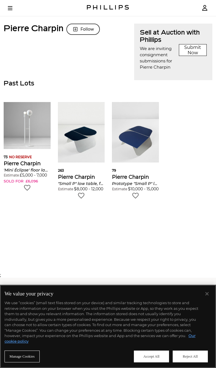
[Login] (204, 8)
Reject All (190, 356)
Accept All (151, 356)
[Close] (207, 294)
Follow (83, 29)
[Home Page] (108, 8)
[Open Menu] (14, 8)
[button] (27, 147)
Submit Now (192, 50)
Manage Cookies (22, 356)
